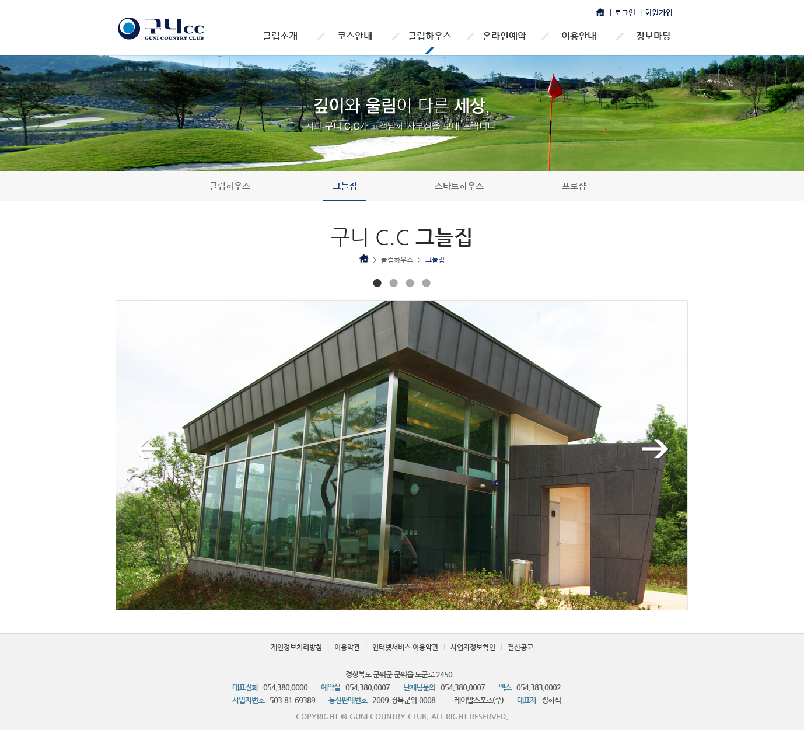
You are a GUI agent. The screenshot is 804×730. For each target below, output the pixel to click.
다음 (655, 449)
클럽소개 (280, 35)
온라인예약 (504, 35)
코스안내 (354, 35)
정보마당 (653, 35)
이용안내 (578, 35)
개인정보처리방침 (296, 647)
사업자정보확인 (472, 647)
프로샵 (574, 186)
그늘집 (345, 186)
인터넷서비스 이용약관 (405, 647)
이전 (148, 449)
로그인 (624, 12)
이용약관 (347, 647)
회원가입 (659, 12)
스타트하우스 (459, 186)
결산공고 (520, 647)
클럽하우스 (430, 35)
